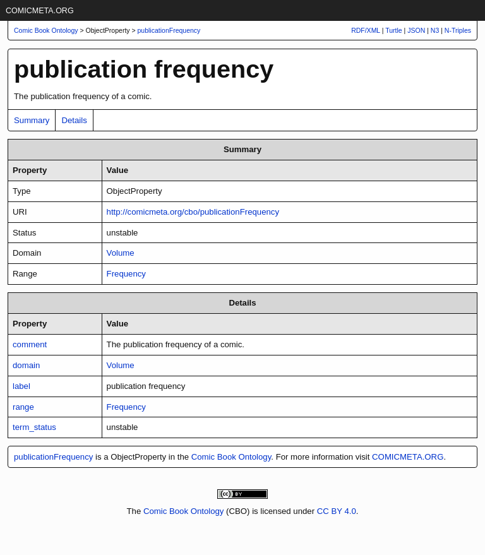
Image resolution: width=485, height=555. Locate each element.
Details (74, 120)
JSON (416, 30)
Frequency (126, 273)
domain (26, 365)
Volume (121, 253)
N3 (435, 30)
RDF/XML (365, 30)
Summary (31, 120)
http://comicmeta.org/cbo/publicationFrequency (193, 212)
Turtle (393, 30)
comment (30, 344)
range (23, 407)
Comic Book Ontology (231, 457)
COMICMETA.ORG (40, 10)
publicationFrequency (169, 30)
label (21, 386)
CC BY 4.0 (336, 511)
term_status (34, 427)
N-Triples (458, 30)
